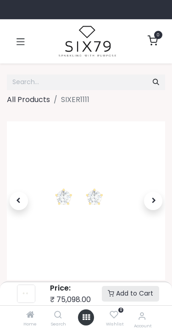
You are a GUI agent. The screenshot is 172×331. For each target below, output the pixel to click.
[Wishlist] (114, 315)
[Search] (58, 315)
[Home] (30, 315)
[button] (19, 201)
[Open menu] (86, 317)
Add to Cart (130, 293)
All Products (28, 99)
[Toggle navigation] (20, 41)
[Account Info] (142, 316)
